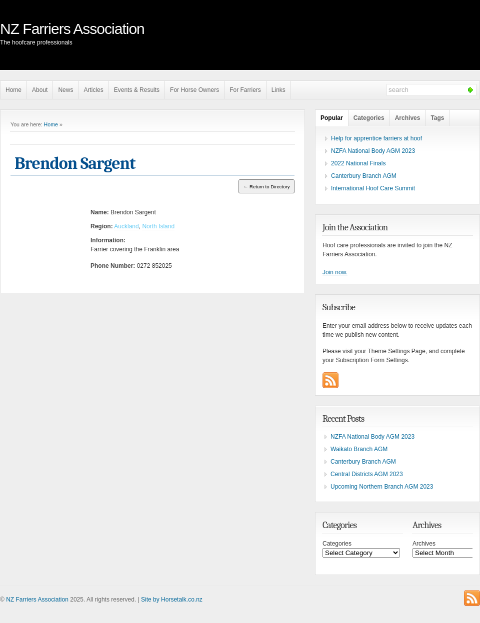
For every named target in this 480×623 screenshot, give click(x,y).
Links (279, 89)
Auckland (126, 226)
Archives (407, 117)
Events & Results (137, 89)
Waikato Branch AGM (359, 449)
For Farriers (245, 89)
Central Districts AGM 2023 (366, 474)
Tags (437, 117)
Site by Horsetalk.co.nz (171, 599)
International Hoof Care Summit (373, 188)
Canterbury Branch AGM (363, 175)
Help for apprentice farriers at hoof (376, 138)
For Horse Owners (194, 89)
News (65, 89)
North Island (158, 226)
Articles (93, 89)
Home (14, 89)
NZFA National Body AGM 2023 (373, 150)
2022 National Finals (358, 163)
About (40, 89)
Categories (369, 117)
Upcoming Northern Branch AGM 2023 (381, 486)
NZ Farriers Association (72, 28)
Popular (331, 117)
